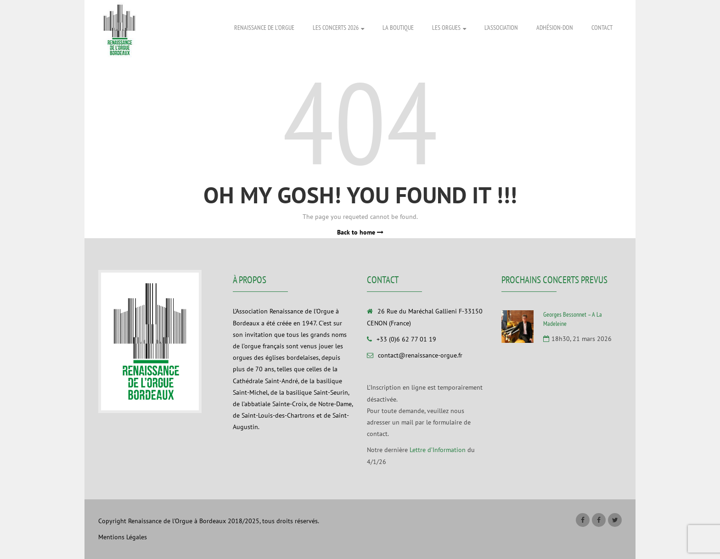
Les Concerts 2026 (338, 28)
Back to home (360, 232)
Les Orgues (449, 28)
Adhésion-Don (554, 27)
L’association (501, 27)
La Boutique (398, 27)
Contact (602, 27)
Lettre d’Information (438, 450)
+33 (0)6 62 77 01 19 (406, 339)
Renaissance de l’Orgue (264, 27)
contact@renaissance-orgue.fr (420, 355)
